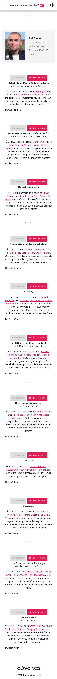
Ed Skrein (42, 94)
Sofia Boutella (11, 94)
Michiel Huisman (32, 145)
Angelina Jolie (29, 354)
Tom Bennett (43, 469)
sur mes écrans (37, 77)
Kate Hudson (27, 252)
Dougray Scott (34, 629)
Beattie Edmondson (16, 469)
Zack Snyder (40, 91)
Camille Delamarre (34, 571)
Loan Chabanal (20, 574)
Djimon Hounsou (28, 94)
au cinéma (18, 77)
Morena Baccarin (31, 514)
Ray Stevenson (36, 574)
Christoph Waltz (34, 414)
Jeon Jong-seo (13, 252)
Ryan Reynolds (14, 514)
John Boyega (26, 196)
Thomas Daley (34, 625)
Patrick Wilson (37, 300)
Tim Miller (40, 511)
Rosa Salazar (19, 414)
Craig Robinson (42, 252)
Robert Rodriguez (43, 411)
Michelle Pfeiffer (17, 357)
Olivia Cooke (40, 196)
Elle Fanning (43, 354)
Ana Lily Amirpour (36, 249)
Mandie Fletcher (38, 466)
